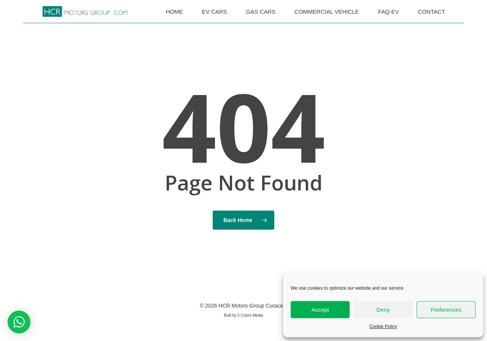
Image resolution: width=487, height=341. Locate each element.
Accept (320, 309)
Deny (383, 309)
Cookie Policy (383, 326)
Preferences (446, 309)
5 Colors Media (250, 315)
